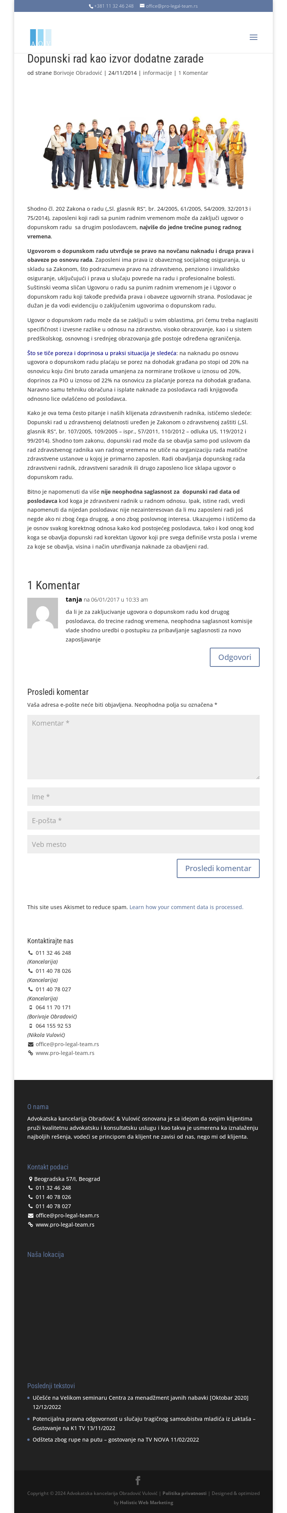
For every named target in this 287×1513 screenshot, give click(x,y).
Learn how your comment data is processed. (186, 907)
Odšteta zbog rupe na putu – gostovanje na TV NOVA (101, 1439)
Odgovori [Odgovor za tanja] (234, 657)
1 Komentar (193, 72)
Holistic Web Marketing (146, 1502)
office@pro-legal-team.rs (67, 1044)
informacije (157, 72)
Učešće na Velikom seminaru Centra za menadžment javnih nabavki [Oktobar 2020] (141, 1397)
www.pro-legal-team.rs (64, 1053)
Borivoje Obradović (77, 72)
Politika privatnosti (185, 1493)
